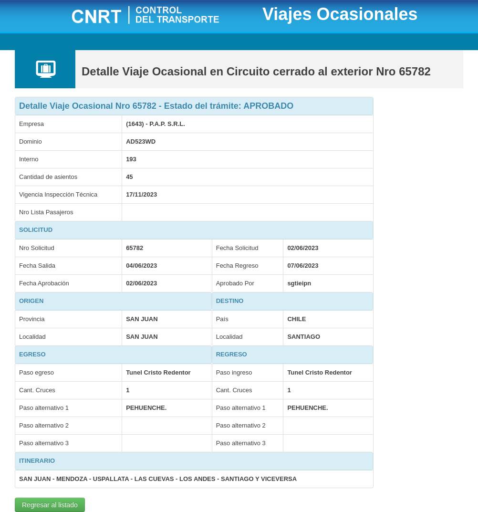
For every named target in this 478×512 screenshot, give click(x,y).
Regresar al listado (50, 505)
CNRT (157, 16)
